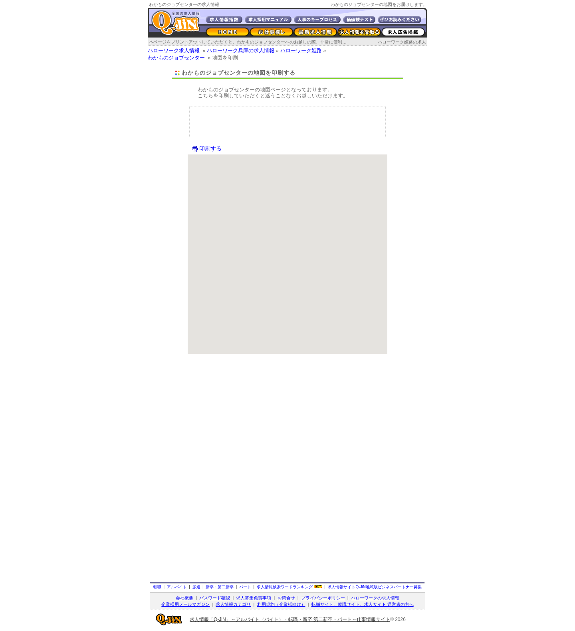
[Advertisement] (287, 123)
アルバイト (177, 587)
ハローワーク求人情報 (174, 50)
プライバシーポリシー (323, 597)
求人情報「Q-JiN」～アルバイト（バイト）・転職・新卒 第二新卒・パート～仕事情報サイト (290, 619)
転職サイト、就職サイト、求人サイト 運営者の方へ (362, 604)
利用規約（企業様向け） (281, 604)
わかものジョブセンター (176, 58)
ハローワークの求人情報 (375, 597)
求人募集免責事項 (253, 597)
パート (245, 587)
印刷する (210, 148)
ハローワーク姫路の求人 (402, 42)
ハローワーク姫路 (301, 50)
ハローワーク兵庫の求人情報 (240, 50)
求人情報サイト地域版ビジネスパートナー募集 (374, 587)
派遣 (196, 587)
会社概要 (184, 597)
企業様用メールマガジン (185, 604)
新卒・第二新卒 (220, 587)
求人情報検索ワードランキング (285, 587)
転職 (157, 587)
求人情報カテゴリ (233, 604)
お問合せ (286, 597)
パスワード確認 (214, 597)
